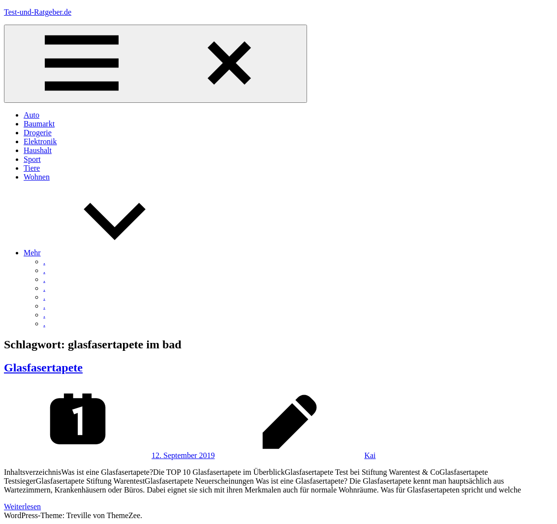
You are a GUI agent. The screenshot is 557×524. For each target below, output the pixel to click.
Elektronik (40, 141)
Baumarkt (39, 124)
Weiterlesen (22, 506)
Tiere (32, 168)
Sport (32, 159)
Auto (31, 115)
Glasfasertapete (43, 367)
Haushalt (38, 150)
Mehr (106, 252)
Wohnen (37, 177)
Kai (369, 455)
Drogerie (38, 132)
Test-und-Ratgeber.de (37, 12)
